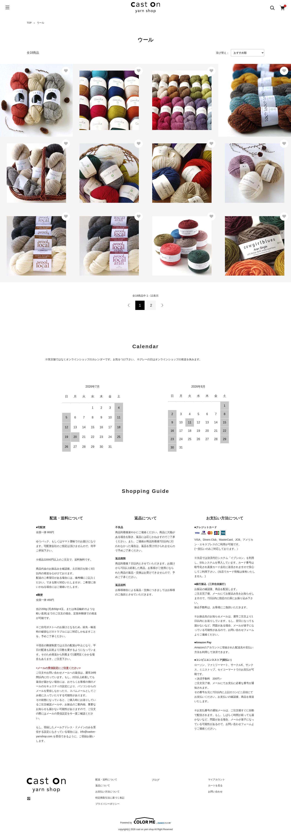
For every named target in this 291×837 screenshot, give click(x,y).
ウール (40, 22)
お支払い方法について (107, 791)
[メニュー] (7, 7)
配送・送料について (106, 779)
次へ (162, 305)
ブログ (155, 779)
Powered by (145, 820)
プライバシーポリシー (107, 803)
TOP (29, 22)
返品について (102, 785)
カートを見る (215, 785)
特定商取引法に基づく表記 (109, 797)
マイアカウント (216, 779)
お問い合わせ (215, 791)
